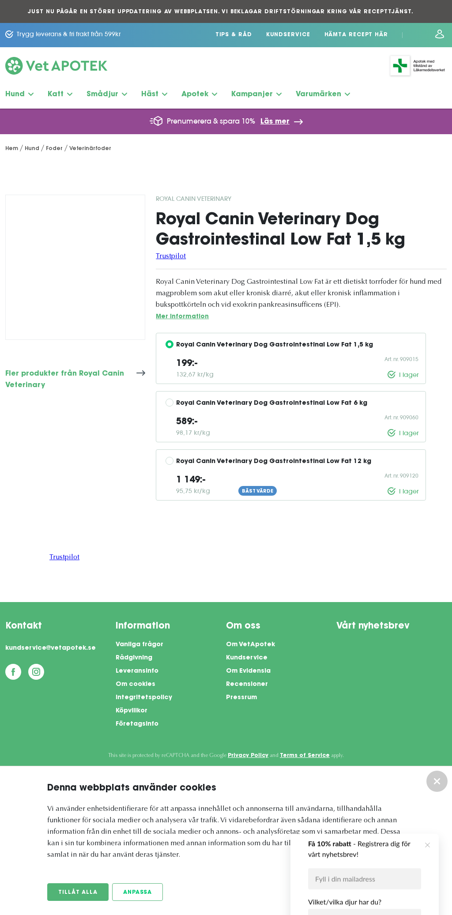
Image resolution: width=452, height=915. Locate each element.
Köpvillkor (131, 711)
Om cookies (135, 685)
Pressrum (241, 698)
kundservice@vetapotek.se (50, 648)
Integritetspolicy (144, 698)
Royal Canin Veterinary (193, 199)
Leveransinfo (137, 671)
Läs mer (275, 121)
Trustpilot (171, 256)
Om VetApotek (250, 645)
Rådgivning (134, 658)
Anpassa (137, 892)
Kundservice (288, 35)
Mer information (182, 317)
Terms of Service (305, 755)
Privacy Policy (248, 755)
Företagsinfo (137, 724)
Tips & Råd (233, 35)
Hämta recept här (356, 35)
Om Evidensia (248, 671)
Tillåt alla (78, 892)
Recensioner (247, 685)
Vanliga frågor (139, 645)
